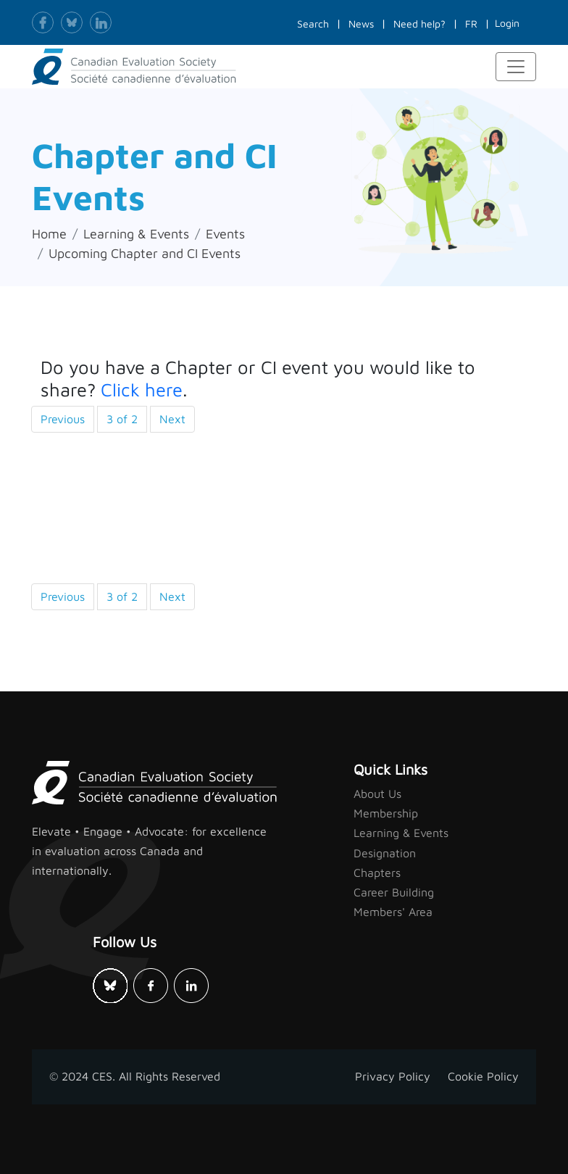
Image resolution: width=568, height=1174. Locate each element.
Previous (63, 418)
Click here (142, 389)
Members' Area (393, 911)
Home (49, 233)
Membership (386, 813)
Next (172, 418)
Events (225, 233)
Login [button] (507, 23)
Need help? (419, 23)
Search (313, 23)
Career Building (394, 892)
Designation (385, 852)
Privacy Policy (392, 1076)
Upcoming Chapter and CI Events (145, 253)
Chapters (377, 872)
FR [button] (471, 23)
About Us (377, 793)
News (361, 23)
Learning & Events (136, 233)
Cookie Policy (483, 1076)
